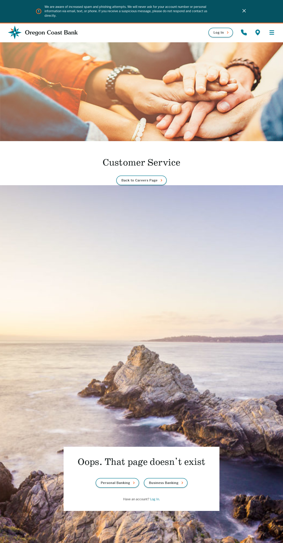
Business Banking (163, 483)
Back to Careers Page (139, 180)
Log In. (155, 499)
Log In (219, 33)
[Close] (244, 11)
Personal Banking (115, 483)
